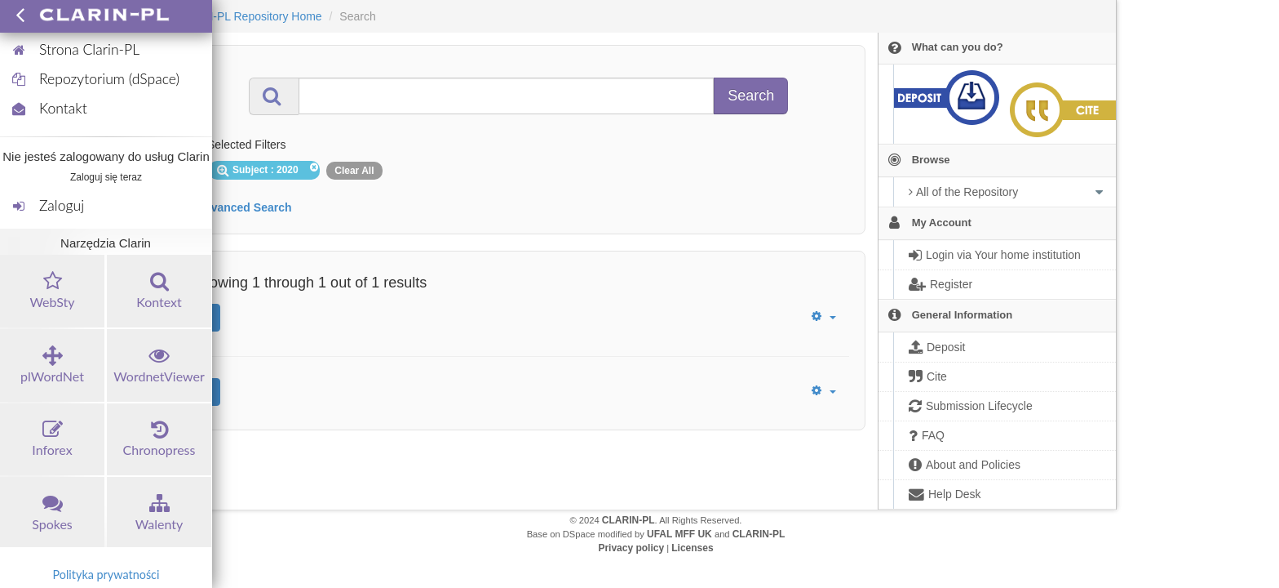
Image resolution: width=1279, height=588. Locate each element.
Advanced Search (244, 207)
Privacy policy (631, 548)
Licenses (692, 548)
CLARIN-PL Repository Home (246, 16)
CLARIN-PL (628, 520)
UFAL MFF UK (679, 534)
